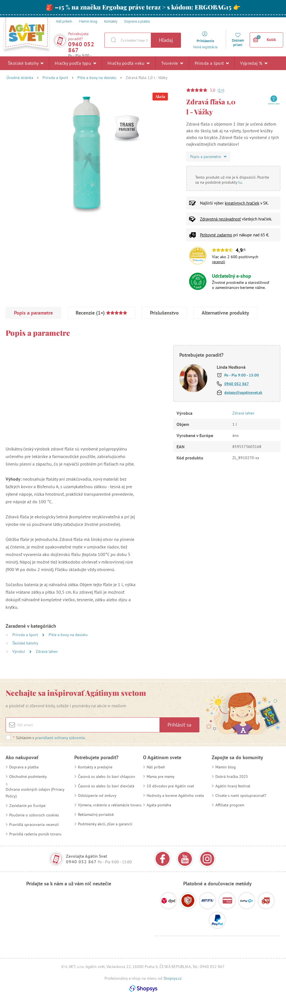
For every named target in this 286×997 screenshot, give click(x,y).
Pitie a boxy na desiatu (96, 77)
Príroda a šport (212, 63)
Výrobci (19, 651)
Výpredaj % (253, 63)
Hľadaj (166, 40)
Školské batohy (25, 63)
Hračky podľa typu (75, 63)
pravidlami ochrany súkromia (60, 737)
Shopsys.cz (172, 978)
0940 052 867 (81, 47)
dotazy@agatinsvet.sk (243, 392)
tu (240, 182)
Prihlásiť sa (179, 725)
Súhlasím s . (49, 737)
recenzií (218, 261)
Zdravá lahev (47, 651)
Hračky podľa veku (129, 63)
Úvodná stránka (19, 77)
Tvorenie (172, 63)
